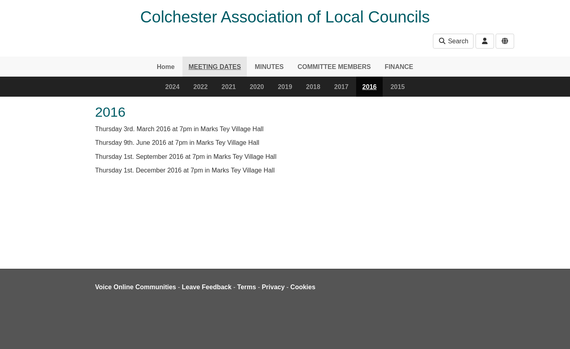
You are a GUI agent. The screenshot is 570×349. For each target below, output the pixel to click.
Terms (246, 287)
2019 (285, 86)
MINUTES (269, 66)
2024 (172, 86)
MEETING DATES (215, 66)
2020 (257, 86)
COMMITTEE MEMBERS (334, 66)
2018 (313, 86)
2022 (200, 86)
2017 (341, 86)
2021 (228, 86)
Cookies (302, 287)
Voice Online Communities (135, 287)
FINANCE (399, 66)
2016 (369, 86)
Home (165, 66)
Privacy (273, 287)
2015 (397, 86)
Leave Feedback (207, 287)
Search (453, 41)
